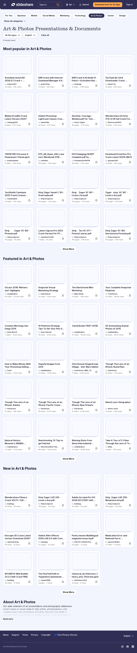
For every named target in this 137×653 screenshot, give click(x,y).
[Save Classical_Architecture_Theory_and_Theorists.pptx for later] (96, 581)
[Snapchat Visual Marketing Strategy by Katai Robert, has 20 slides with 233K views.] (51, 282)
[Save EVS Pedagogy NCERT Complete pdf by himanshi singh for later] (96, 162)
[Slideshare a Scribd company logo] (22, 4)
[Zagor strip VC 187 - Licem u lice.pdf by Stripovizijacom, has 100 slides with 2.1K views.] (118, 187)
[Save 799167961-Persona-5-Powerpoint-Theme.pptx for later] (29, 162)
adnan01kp (45, 122)
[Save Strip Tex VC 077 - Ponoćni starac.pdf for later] (96, 238)
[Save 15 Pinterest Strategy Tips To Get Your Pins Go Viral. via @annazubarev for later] (63, 333)
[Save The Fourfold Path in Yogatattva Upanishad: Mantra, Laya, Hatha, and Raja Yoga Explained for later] (63, 581)
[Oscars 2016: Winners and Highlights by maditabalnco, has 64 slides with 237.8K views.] (18, 282)
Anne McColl (12, 332)
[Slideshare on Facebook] (128, 647)
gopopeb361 (113, 161)
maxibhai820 (12, 199)
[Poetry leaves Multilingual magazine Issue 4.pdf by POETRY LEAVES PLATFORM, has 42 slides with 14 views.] (85, 530)
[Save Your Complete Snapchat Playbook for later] (130, 295)
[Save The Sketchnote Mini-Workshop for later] (96, 295)
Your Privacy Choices (65, 634)
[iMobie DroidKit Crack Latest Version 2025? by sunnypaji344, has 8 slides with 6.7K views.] (18, 110)
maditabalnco (12, 294)
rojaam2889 (45, 580)
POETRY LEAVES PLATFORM (83, 542)
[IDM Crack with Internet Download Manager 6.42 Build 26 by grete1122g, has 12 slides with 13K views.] (51, 72)
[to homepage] (8, 16)
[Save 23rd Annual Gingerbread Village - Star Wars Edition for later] (96, 372)
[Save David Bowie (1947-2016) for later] (96, 333)
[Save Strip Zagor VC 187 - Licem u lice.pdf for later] (96, 200)
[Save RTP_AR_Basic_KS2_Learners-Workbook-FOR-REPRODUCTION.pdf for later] (63, 162)
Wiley (110, 447)
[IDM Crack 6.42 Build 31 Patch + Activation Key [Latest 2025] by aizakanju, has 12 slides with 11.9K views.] (85, 72)
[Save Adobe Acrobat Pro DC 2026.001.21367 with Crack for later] (96, 505)
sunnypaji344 (12, 122)
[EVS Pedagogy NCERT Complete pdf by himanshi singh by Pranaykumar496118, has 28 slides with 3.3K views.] (85, 149)
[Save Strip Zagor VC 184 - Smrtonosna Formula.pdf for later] (130, 238)
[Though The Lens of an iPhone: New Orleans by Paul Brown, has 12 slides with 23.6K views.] (85, 397)
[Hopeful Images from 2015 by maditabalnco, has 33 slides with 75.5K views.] (51, 358)
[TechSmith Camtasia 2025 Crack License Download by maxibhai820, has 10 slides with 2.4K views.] (18, 187)
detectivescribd (80, 580)
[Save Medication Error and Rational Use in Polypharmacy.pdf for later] (130, 543)
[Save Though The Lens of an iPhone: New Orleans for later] (96, 410)
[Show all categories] (15, 21)
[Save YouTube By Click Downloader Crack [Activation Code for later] (130, 85)
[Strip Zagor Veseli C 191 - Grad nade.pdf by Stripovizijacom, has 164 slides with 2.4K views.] (51, 187)
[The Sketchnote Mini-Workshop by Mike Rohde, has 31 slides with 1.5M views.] (85, 282)
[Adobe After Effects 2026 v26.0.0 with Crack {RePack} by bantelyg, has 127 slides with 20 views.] (51, 530)
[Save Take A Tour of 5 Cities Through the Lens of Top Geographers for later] (130, 448)
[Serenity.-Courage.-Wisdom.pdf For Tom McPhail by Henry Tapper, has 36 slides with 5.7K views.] (85, 110)
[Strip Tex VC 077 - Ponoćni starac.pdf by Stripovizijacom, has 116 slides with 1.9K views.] (85, 225)
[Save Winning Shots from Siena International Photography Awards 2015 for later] (96, 448)
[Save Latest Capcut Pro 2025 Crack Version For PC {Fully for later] (63, 238)
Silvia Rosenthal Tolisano (50, 447)
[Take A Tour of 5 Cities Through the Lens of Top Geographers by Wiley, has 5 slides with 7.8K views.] (118, 435)
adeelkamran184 (47, 237)
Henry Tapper (79, 122)
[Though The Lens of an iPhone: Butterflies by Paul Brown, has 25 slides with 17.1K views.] (118, 358)
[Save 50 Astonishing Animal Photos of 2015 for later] (130, 333)
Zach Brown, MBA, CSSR (83, 370)
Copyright (45, 635)
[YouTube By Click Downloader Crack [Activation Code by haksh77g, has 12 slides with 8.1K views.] (118, 72)
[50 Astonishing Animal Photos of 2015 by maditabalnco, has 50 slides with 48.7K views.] (118, 320)
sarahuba (44, 161)
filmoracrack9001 (114, 122)
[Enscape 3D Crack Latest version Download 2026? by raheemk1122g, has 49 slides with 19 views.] (18, 530)
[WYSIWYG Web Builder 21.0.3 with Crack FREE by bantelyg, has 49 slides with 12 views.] (18, 568)
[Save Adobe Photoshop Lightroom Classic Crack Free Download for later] (63, 124)
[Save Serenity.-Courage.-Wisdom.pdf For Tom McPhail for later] (96, 124)
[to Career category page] (110, 16)
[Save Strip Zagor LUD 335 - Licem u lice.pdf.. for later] (63, 505)
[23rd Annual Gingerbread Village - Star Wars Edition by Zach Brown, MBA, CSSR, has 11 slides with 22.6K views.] (85, 358)
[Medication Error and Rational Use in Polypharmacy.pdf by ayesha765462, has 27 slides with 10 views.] (118, 530)
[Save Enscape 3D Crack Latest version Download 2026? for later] (29, 543)
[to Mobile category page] (34, 16)
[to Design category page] (122, 16)
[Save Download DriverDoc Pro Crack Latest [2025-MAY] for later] (130, 162)
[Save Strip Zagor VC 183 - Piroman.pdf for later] (29, 238)
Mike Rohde (79, 294)
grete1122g (45, 84)
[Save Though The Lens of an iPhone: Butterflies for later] (130, 372)
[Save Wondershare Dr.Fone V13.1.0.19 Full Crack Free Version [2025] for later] (130, 124)
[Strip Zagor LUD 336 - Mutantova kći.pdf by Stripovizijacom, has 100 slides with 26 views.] (118, 492)
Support (15, 635)
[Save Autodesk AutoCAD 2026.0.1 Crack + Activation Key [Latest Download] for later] (29, 85)
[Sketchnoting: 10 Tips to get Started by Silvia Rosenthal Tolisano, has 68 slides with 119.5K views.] (51, 435)
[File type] (12, 35)
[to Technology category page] (80, 16)
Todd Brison (112, 294)
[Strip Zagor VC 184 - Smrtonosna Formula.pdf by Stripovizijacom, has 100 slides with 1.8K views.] (118, 225)
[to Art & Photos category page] (96, 16)
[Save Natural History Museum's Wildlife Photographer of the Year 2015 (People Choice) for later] (29, 448)
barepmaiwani (12, 161)
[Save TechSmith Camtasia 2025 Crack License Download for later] (29, 200)
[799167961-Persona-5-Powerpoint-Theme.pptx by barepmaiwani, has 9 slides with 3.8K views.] (18, 149)
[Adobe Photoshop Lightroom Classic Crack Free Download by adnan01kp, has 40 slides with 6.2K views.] (51, 110)
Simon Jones (113, 409)
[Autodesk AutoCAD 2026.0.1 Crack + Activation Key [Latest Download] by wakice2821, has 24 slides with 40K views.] (18, 72)
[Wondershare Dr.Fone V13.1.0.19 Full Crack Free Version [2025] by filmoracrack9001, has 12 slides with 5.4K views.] (118, 110)
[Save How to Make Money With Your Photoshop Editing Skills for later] (29, 372)
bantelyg (10, 504)
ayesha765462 (114, 542)
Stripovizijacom (47, 199)
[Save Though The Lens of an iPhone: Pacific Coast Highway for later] (63, 410)
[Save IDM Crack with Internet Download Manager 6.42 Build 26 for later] (63, 85)
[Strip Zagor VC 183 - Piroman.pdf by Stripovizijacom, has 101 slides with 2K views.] (18, 225)
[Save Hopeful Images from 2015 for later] (63, 372)
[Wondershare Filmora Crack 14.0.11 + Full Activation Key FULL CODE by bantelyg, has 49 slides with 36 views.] (18, 492)
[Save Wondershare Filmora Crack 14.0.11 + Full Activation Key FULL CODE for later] (29, 505)
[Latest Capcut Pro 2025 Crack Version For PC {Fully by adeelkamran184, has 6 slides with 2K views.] (51, 225)
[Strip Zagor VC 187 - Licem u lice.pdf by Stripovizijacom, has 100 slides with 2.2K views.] (85, 187)
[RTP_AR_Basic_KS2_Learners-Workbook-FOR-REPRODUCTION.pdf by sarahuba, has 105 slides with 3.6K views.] (51, 149)
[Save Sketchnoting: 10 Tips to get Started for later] (63, 448)
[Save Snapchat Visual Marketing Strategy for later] (63, 295)
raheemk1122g (13, 542)
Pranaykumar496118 (82, 161)
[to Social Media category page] (49, 16)
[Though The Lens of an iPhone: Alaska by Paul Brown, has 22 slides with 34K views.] (18, 397)
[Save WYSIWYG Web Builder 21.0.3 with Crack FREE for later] (29, 581)
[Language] (30, 35)
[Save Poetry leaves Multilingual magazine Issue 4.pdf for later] (96, 543)
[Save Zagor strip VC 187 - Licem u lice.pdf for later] (130, 200)
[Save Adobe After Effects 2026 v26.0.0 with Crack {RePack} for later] (63, 543)
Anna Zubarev (46, 332)
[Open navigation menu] (4, 4)
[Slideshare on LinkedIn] (133, 647)
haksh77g (111, 84)
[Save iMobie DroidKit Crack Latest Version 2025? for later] (29, 124)
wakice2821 (11, 84)
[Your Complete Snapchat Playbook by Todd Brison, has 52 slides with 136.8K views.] (118, 282)
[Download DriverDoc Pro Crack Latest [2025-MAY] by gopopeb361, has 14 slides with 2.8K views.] (118, 149)
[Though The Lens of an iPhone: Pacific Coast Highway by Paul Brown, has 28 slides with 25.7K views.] (51, 397)
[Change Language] (70, 4)
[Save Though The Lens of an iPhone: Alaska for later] (29, 410)
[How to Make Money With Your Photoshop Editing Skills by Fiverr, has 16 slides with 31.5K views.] (18, 358)
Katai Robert (45, 294)
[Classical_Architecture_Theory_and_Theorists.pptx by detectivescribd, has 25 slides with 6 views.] (85, 568)
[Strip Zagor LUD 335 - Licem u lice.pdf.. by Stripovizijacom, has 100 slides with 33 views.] (51, 492)
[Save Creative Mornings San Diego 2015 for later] (29, 333)
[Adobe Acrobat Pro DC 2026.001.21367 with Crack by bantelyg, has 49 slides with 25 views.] (85, 492)
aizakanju (77, 84)
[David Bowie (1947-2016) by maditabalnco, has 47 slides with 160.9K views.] (85, 320)
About (5, 635)
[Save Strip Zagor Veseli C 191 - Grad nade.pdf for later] (63, 200)
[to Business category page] (21, 16)
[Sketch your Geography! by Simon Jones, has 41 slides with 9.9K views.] (118, 397)
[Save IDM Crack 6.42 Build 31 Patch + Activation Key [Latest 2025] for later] (96, 85)
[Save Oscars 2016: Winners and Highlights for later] (29, 295)
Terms (25, 635)
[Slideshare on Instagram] (122, 647)
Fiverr (9, 370)
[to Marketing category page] (65, 16)
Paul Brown (112, 370)
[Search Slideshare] (49, 4)
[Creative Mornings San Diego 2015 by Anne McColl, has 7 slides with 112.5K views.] (18, 320)
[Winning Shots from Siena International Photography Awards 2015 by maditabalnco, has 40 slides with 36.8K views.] (85, 435)
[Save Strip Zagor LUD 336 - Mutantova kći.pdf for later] (130, 505)
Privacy (34, 635)
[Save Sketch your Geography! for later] (130, 410)
